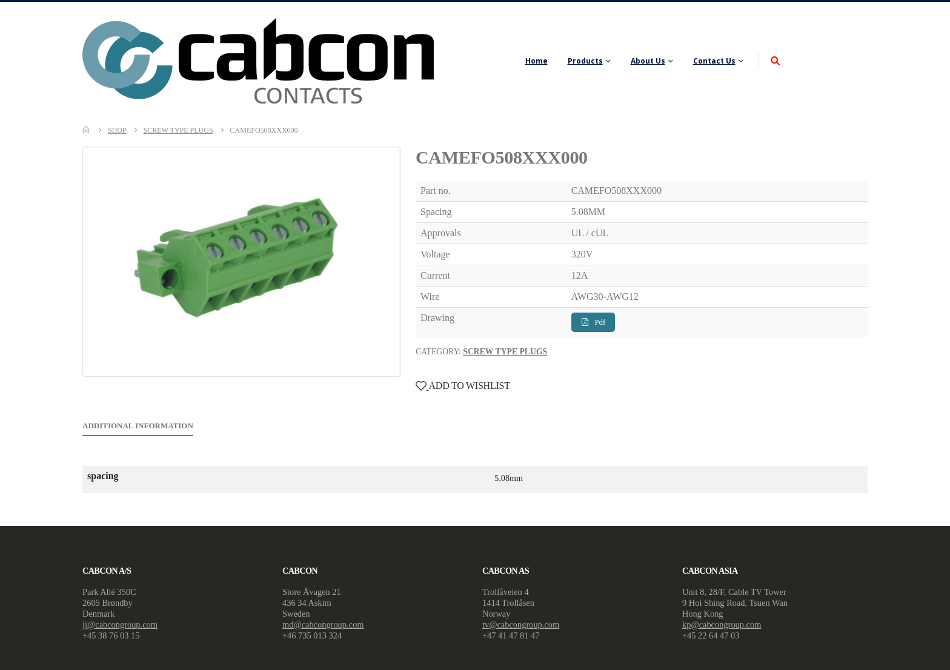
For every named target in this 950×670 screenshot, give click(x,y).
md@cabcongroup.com (323, 624)
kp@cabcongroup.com (721, 624)
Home (536, 61)
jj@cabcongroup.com (120, 624)
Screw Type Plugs (505, 351)
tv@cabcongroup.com (520, 624)
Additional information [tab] (137, 425)
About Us (648, 61)
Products (585, 61)
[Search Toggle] (775, 61)
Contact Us (714, 61)
